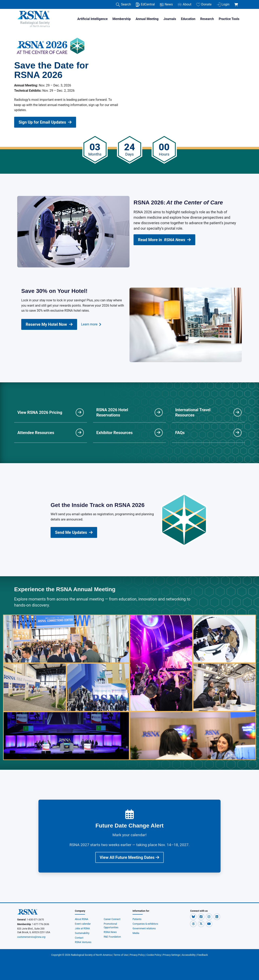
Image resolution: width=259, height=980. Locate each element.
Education (188, 19)
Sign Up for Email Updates (45, 122)
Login (223, 4)
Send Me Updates (74, 532)
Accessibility (188, 955)
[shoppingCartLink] (237, 2)
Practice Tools (229, 19)
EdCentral (145, 4)
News (166, 4)
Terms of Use (121, 955)
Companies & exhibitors (145, 923)
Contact (79, 937)
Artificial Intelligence (92, 19)
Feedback (202, 955)
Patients (137, 919)
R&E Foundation (112, 936)
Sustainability (82, 933)
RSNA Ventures (83, 942)
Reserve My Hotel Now (49, 324)
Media (136, 933)
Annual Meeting (147, 19)
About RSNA (81, 919)
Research (207, 19)
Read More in (164, 240)
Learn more (91, 324)
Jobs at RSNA (82, 928)
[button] (193, 916)
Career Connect (112, 919)
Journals (169, 19)
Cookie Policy (153, 955)
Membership (122, 19)
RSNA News (110, 932)
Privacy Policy (137, 955)
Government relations (144, 928)
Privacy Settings (171, 955)
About (184, 4)
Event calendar (83, 923)
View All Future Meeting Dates (129, 857)
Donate (204, 4)
